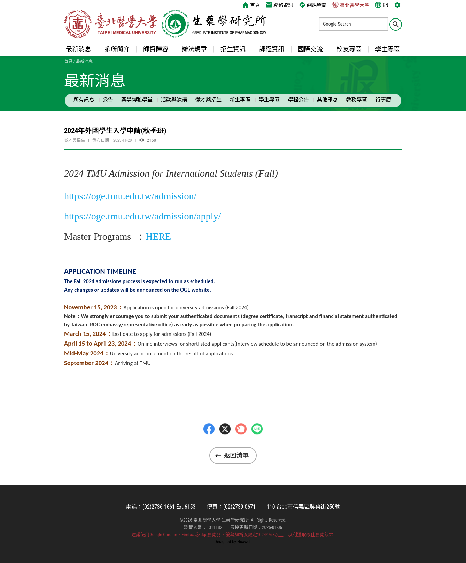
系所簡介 (117, 49)
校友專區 (349, 49)
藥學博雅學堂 (137, 100)
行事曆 (383, 100)
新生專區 (240, 100)
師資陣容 (155, 49)
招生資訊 (233, 49)
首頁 (251, 5)
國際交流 (310, 49)
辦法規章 (194, 49)
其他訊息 (327, 100)
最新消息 (78, 49)
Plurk (241, 442)
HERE (158, 236)
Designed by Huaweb (233, 541)
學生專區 (387, 49)
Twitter (225, 442)
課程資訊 (271, 49)
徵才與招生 (208, 100)
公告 (108, 100)
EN (381, 5)
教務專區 (356, 100)
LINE (257, 442)
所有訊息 (83, 100)
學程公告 (298, 100)
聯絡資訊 (279, 5)
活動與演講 (174, 100)
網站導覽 (312, 5)
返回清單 (236, 455)
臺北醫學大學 (350, 5)
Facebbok (209, 442)
